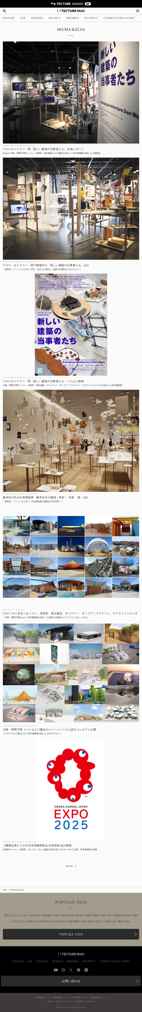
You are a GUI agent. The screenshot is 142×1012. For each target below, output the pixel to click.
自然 (31, 921)
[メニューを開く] (137, 10)
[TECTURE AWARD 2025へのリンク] (71, 4)
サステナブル (19, 921)
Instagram (63, 970)
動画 (88, 915)
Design (128, 915)
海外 (104, 915)
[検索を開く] (4, 10)
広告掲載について (43, 997)
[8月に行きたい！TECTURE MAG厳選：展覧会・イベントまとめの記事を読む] (71, 209)
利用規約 (79, 1001)
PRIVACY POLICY (64, 1001)
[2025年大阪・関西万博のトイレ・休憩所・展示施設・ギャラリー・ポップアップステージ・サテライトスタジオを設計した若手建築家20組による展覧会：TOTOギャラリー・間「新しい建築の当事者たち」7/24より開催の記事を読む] (71, 325)
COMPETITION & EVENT (119, 18)
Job (36, 921)
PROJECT (55, 18)
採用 (43, 921)
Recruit (50, 921)
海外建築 (47, 915)
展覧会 (96, 915)
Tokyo (57, 915)
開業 (77, 921)
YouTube (80, 915)
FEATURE (9, 18)
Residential (61, 921)
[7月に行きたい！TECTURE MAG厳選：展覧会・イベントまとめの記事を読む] (71, 441)
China (127, 921)
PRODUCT (91, 18)
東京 (7, 915)
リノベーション (20, 915)
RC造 (91, 921)
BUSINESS (72, 18)
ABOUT (50, 1001)
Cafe (114, 921)
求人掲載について (80, 997)
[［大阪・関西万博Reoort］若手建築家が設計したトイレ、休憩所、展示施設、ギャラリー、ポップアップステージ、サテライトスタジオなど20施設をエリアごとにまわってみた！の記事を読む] (71, 557)
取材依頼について (99, 997)
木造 (71, 915)
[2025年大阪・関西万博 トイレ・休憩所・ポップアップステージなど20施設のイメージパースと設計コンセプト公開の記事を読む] (71, 673)
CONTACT (90, 1001)
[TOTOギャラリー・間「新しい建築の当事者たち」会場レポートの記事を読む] (71, 92)
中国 (70, 921)
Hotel (84, 921)
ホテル (99, 921)
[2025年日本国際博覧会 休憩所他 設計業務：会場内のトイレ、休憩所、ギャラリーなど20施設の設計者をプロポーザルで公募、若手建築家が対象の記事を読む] (71, 789)
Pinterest (86, 970)
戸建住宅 (118, 915)
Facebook (79, 970)
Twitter (71, 970)
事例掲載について (61, 997)
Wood (64, 915)
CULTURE (37, 18)
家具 (120, 921)
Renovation (35, 915)
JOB (22, 18)
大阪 (107, 921)
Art (110, 915)
